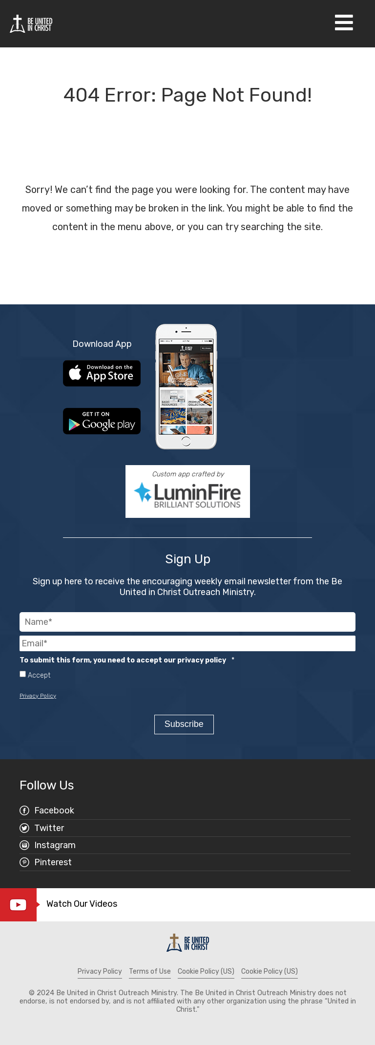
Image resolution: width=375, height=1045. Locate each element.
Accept (39, 675)
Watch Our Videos (81, 903)
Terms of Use (150, 971)
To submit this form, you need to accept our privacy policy (127, 660)
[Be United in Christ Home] (31, 23)
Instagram (55, 844)
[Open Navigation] (344, 23)
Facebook (54, 810)
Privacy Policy (38, 695)
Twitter (49, 827)
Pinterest (53, 861)
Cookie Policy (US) (206, 971)
